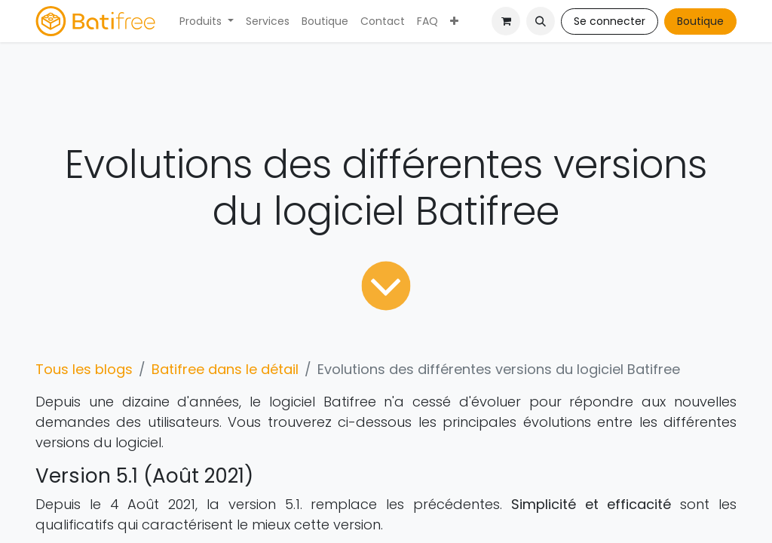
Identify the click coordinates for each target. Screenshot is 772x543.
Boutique (700, 21)
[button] (540, 21)
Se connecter (609, 21)
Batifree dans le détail (225, 369)
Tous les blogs (84, 369)
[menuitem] (206, 21)
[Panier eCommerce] (506, 21)
